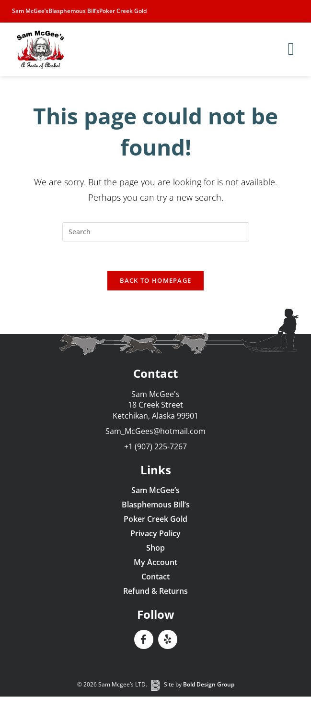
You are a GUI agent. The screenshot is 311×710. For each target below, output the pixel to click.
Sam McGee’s (30, 11)
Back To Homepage (156, 280)
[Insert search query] (155, 231)
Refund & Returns (155, 591)
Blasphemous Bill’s (73, 11)
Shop (155, 548)
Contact (155, 576)
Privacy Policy (155, 533)
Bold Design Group (208, 684)
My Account (155, 562)
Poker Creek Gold (123, 11)
